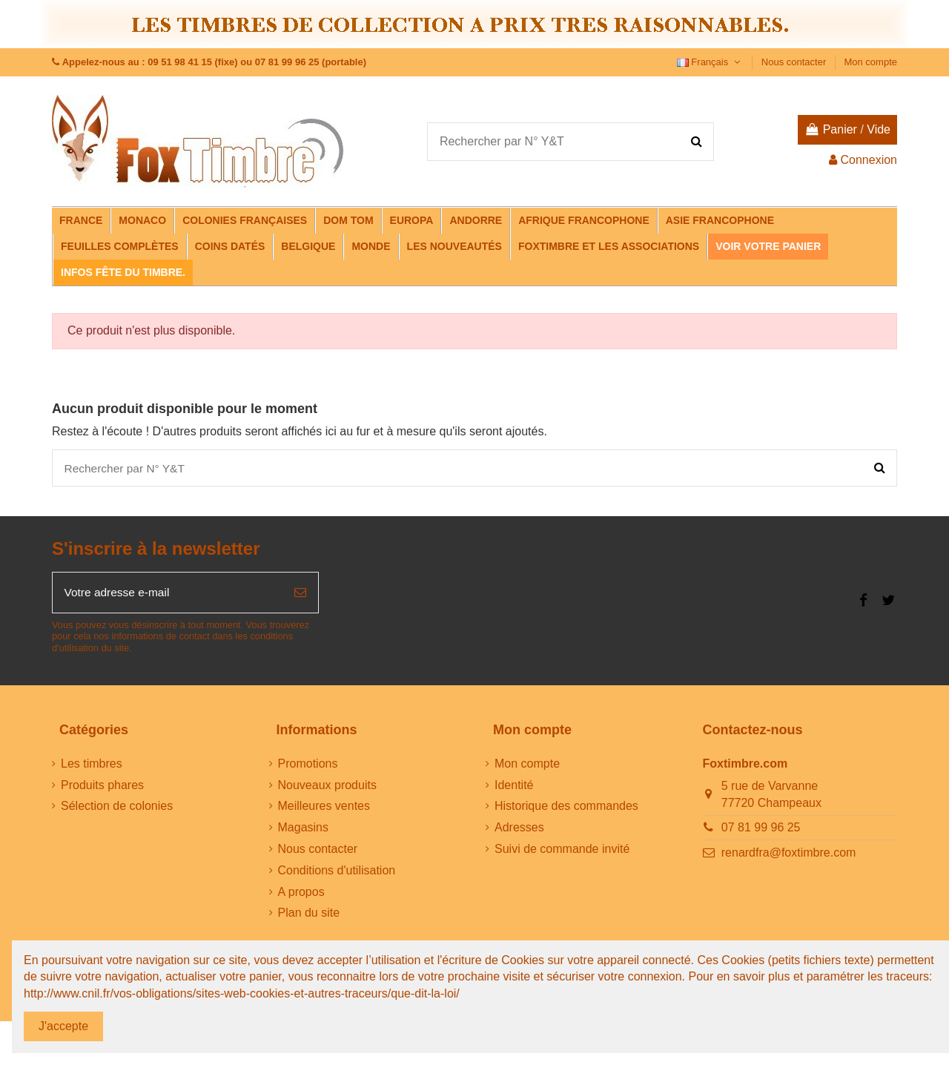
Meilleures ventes (324, 808)
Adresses (519, 830)
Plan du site (309, 915)
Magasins (303, 830)
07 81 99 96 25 (761, 830)
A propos (301, 894)
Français (710, 61)
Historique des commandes (566, 808)
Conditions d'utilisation (337, 872)
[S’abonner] (300, 595)
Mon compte (870, 61)
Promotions (308, 765)
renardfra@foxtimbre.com (788, 854)
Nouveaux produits (327, 787)
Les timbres (91, 765)
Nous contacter (795, 61)
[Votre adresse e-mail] (167, 595)
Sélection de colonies (117, 808)
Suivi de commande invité (562, 851)
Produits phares (102, 787)
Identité (514, 787)
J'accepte (63, 1026)
